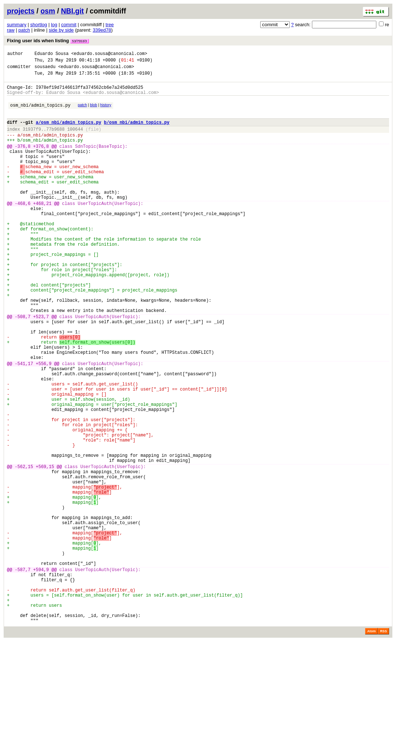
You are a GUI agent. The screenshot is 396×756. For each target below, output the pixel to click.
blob (93, 112)
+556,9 (43, 423)
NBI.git (72, 11)
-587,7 (23, 673)
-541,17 (24, 423)
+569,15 (45, 548)
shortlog (38, 24)
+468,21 (42, 229)
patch (24, 30)
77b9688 (55, 140)
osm (47, 11)
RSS (383, 746)
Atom (371, 746)
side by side (61, 30)
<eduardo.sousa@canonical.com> (109, 54)
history (105, 112)
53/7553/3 (79, 41)
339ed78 (102, 30)
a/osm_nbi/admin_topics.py (68, 132)
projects (21, 11)
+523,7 (41, 367)
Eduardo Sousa (52, 54)
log (54, 24)
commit (68, 24)
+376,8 (41, 160)
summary (16, 24)
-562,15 (24, 548)
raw (11, 30)
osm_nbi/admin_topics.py (40, 113)
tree (110, 24)
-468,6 (23, 229)
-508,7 (23, 367)
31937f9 (32, 140)
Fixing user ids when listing (48, 40)
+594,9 (41, 673)
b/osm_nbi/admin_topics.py (136, 132)
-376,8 (23, 160)
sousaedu (45, 70)
